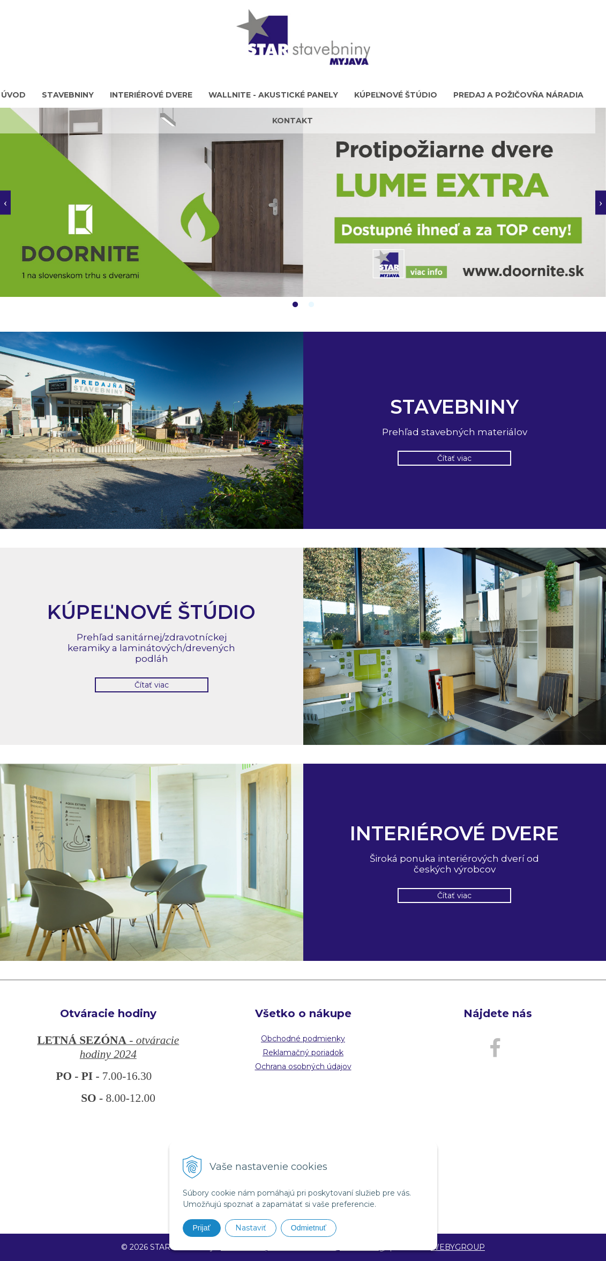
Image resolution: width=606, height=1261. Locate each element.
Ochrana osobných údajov (303, 1066)
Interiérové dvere (151, 95)
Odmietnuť (308, 1227)
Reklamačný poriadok (303, 1052)
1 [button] (295, 305)
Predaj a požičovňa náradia (518, 95)
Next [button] (600, 202)
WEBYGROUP (458, 1247)
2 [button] (311, 305)
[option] (303, 202)
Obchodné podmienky (303, 1038)
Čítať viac (454, 458)
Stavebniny (68, 95)
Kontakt (292, 120)
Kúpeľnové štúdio (395, 95)
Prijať (202, 1227)
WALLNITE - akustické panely (273, 95)
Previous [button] (5, 202)
